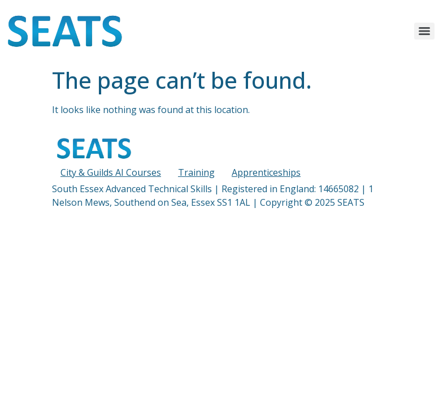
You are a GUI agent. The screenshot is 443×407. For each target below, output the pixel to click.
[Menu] (424, 31)
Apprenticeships (266, 172)
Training (196, 172)
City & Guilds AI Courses (110, 172)
